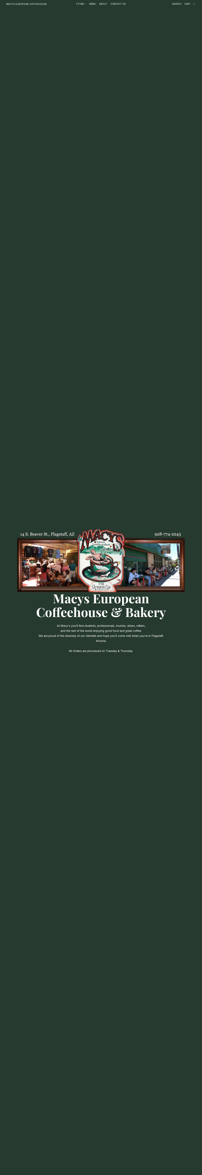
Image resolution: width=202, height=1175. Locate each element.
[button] (26, 4)
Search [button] (176, 4)
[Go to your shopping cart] (190, 3)
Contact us (118, 4)
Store (81, 4)
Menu (92, 4)
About (103, 4)
